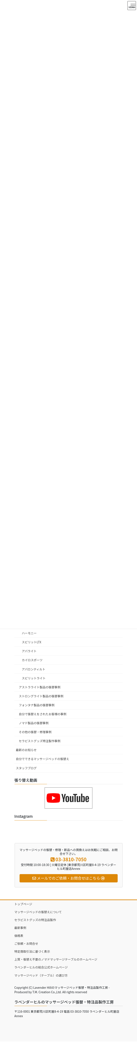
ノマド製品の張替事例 (34, 723)
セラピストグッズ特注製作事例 (40, 741)
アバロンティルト (33, 669)
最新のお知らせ (26, 750)
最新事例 (20, 928)
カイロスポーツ (32, 660)
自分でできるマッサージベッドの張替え (42, 759)
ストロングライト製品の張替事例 (41, 696)
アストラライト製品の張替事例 (40, 687)
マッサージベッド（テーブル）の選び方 (41, 975)
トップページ (23, 904)
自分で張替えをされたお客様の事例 (42, 714)
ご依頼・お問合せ (26, 943)
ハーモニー (29, 633)
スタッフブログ (26, 768)
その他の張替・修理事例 (35, 732)
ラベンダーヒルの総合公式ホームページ (41, 967)
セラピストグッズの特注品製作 (35, 920)
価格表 (18, 935)
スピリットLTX (31, 642)
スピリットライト (34, 678)
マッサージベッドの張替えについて (38, 912)
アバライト (29, 651)
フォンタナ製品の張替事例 (37, 705)
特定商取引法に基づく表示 (32, 951)
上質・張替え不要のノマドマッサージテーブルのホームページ (55, 959)
